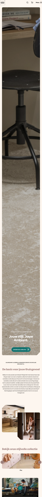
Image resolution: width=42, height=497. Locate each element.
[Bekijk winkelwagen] (32, 2)
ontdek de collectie (21, 349)
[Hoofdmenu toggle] (39, 2)
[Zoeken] (27, 2)
